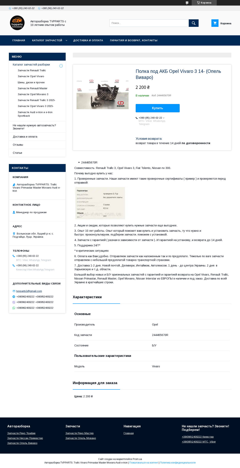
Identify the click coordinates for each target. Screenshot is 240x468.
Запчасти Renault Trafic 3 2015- (36, 100)
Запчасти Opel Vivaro (31, 76)
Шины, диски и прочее (31, 82)
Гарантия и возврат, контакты (133, 40)
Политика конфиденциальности (178, 462)
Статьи (17, 152)
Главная (18, 40)
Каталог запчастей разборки (31, 64)
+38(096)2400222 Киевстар (198, 436)
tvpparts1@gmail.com (29, 291)
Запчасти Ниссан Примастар (25, 438)
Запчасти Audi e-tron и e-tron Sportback (35, 114)
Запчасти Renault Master (32, 88)
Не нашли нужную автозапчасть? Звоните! (34, 127)
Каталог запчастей (47, 40)
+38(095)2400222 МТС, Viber (199, 441)
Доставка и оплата (88, 40)
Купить (157, 108)
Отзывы (18, 144)
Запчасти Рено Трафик (21, 433)
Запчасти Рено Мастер (79, 433)
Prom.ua (137, 459)
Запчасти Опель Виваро (22, 443)
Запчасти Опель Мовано (80, 438)
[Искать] (194, 23)
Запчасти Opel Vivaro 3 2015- (36, 106)
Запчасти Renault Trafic (32, 70)
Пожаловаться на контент (143, 462)
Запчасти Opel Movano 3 (33, 94)
